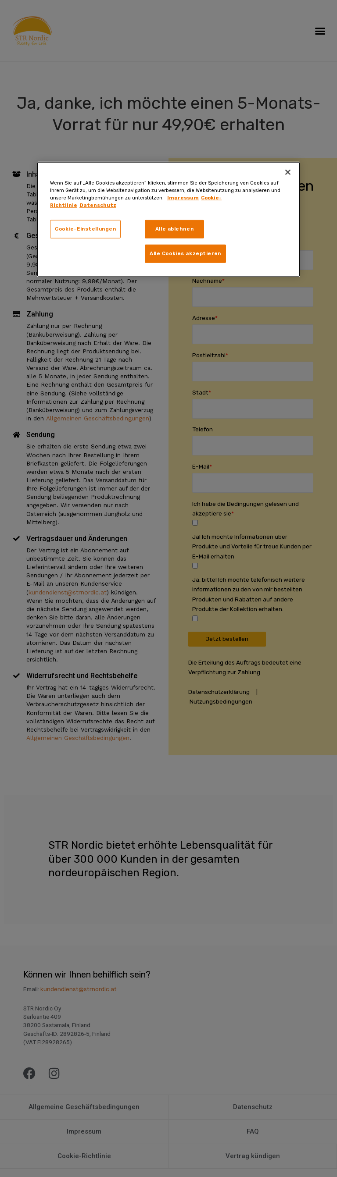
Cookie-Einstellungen (85, 229)
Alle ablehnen (174, 229)
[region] (168, 219)
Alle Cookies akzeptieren (185, 253)
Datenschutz (97, 205)
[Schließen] (288, 172)
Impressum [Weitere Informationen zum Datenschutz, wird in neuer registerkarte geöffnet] (183, 198)
